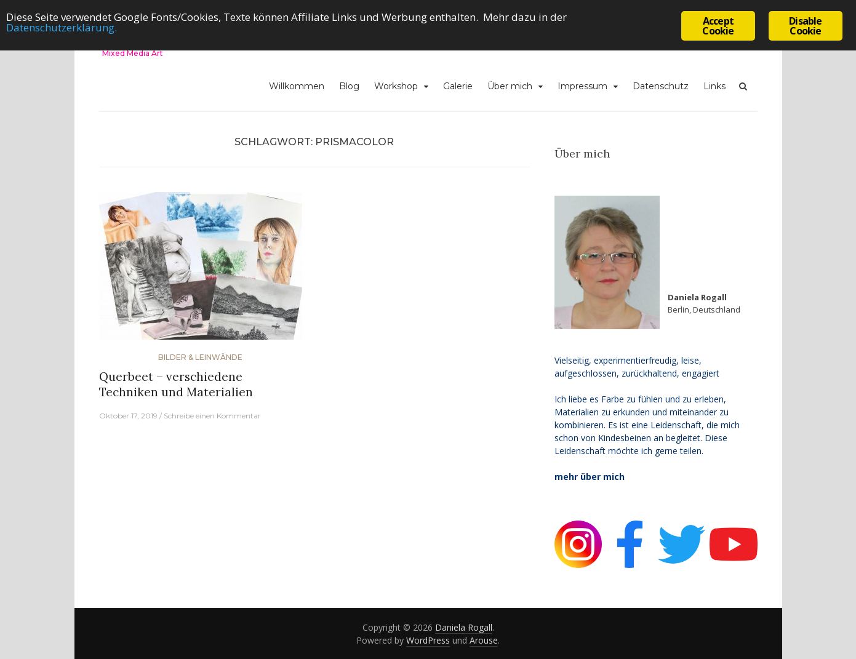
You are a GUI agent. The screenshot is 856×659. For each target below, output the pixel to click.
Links (714, 86)
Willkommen (296, 86)
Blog (349, 86)
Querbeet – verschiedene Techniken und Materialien (176, 384)
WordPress (428, 640)
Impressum (582, 86)
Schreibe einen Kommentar (212, 415)
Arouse (484, 640)
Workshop (396, 86)
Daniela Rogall (463, 627)
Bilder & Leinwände (200, 357)
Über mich (509, 86)
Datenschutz (661, 86)
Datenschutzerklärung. (61, 27)
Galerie (458, 86)
